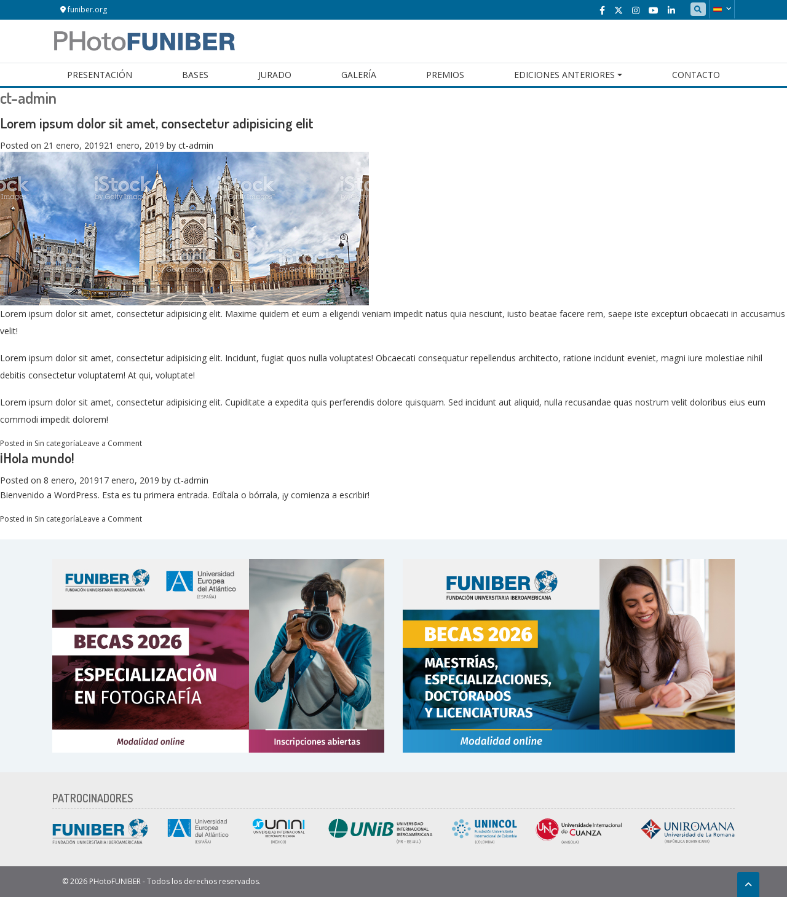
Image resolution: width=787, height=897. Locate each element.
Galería (358, 74)
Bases (195, 74)
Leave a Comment (110, 443)
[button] (722, 9)
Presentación (99, 74)
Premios (445, 74)
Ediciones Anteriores (564, 74)
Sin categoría (56, 443)
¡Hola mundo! (37, 457)
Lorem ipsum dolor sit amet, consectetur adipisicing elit (157, 122)
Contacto (696, 74)
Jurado (274, 74)
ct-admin (195, 145)
